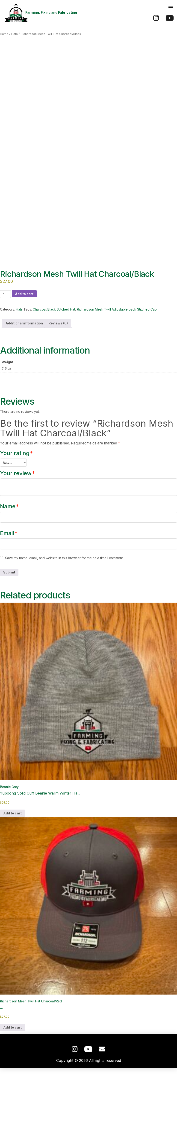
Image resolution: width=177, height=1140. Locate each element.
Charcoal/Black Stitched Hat (54, 382)
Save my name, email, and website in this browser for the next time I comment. (64, 630)
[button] (171, 6)
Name (9, 578)
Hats (14, 34)
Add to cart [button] (12, 885)
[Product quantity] (5, 366)
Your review (17, 545)
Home (4, 34)
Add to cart (24, 366)
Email (8, 605)
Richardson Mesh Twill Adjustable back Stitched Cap (117, 382)
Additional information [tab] (24, 395)
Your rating (16, 525)
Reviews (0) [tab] (58, 395)
